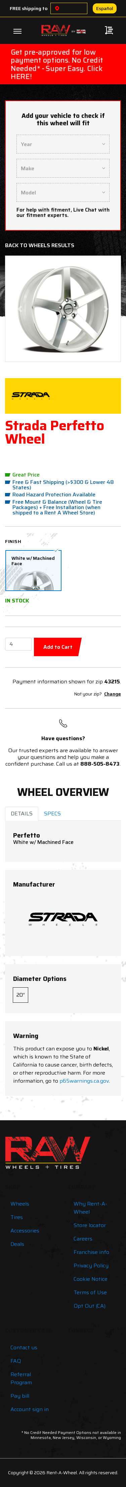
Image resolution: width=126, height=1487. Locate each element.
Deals (17, 1244)
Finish (13, 541)
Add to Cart (58, 647)
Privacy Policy (91, 1265)
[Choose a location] (57, 8)
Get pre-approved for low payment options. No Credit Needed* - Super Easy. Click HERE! (57, 64)
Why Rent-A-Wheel (90, 1208)
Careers (83, 1238)
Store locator (90, 1225)
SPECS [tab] (52, 813)
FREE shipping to (29, 8)
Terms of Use (90, 1292)
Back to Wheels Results (39, 245)
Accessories (24, 1230)
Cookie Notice (91, 1279)
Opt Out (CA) (90, 1306)
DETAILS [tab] (22, 813)
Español (104, 8)
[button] (19, 309)
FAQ (15, 1361)
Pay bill (19, 1396)
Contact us (23, 1347)
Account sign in (29, 1409)
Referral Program (21, 1378)
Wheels (19, 1204)
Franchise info (91, 1252)
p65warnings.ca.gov (84, 1081)
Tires (16, 1217)
